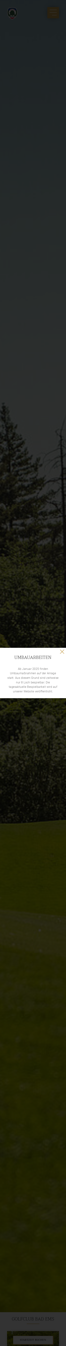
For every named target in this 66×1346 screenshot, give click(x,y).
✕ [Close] (62, 652)
